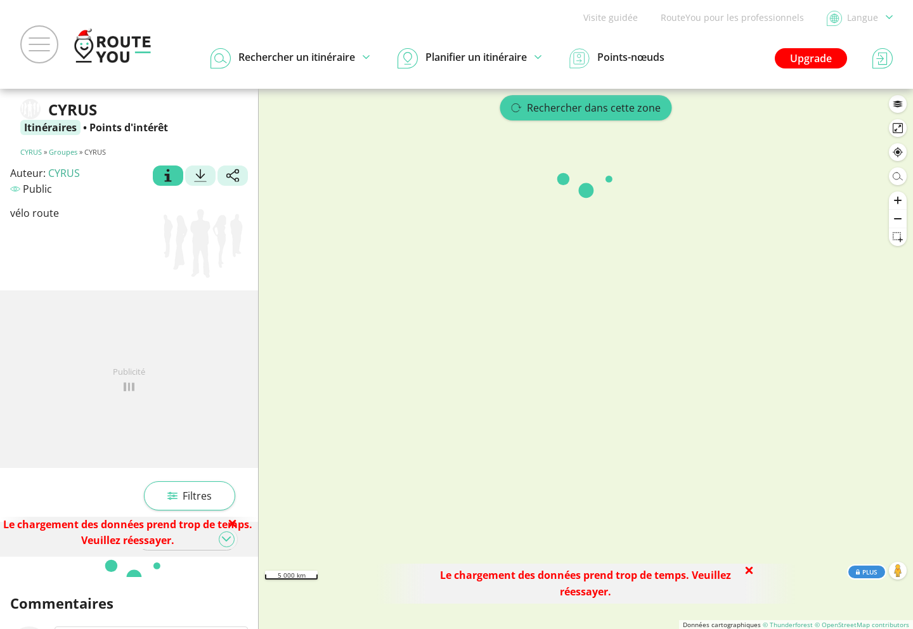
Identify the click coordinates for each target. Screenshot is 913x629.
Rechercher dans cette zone (586, 108)
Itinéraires (50, 127)
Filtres (189, 496)
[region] (586, 359)
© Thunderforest (788, 624)
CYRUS (31, 152)
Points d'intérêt (128, 127)
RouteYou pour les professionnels (732, 17)
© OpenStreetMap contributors (862, 624)
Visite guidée (610, 17)
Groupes (63, 152)
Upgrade (811, 58)
